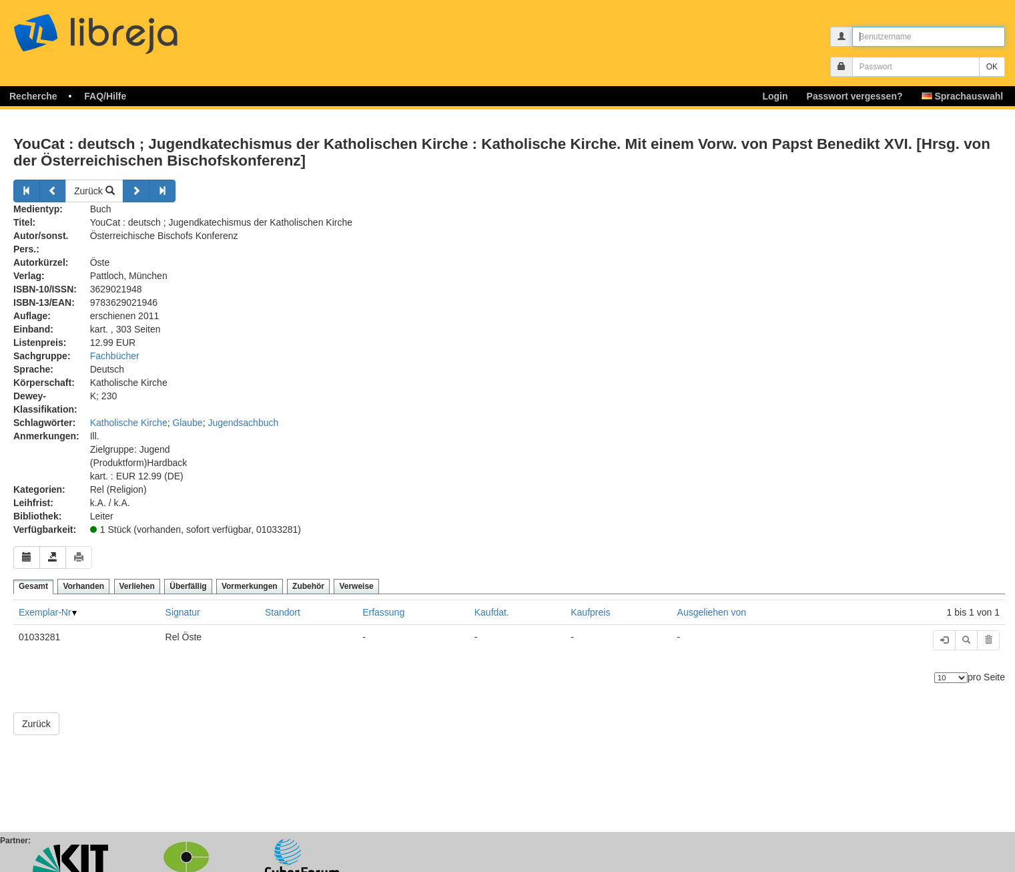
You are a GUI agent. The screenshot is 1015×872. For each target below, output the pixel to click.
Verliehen (137, 586)
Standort (282, 612)
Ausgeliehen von (712, 612)
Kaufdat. (491, 612)
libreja (120, 28)
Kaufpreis (590, 612)
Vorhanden (83, 586)
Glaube (187, 422)
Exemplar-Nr (45, 612)
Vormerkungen (250, 586)
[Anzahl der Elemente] (951, 677)
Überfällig (188, 586)
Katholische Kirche (128, 422)
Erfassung (383, 612)
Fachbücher (114, 356)
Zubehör (308, 586)
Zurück (94, 191)
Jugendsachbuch (243, 422)
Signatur (182, 612)
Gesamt (33, 586)
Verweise (356, 586)
